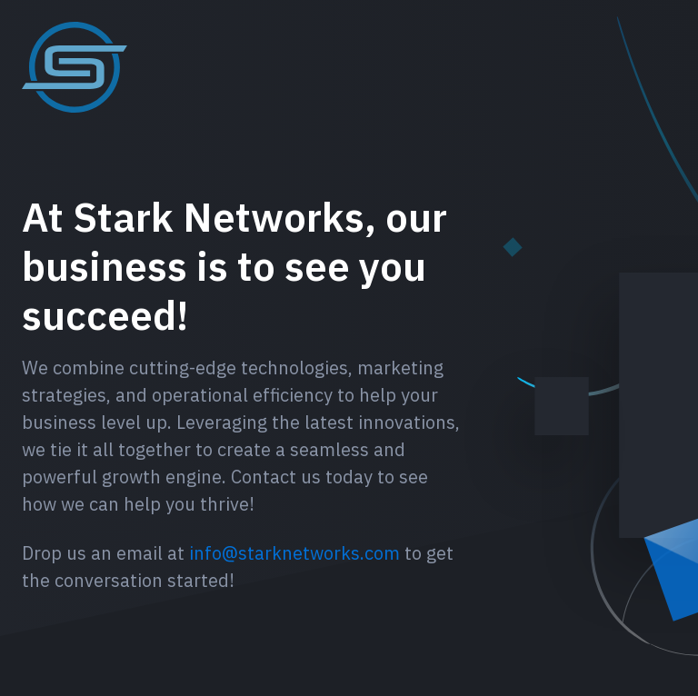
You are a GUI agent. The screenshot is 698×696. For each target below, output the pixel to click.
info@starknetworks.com (294, 553)
